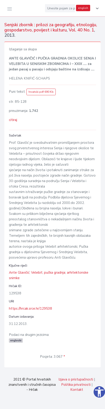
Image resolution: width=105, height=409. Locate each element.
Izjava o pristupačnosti (75, 379)
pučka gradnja (54, 272)
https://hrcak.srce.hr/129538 (30, 308)
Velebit (36, 272)
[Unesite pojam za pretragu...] (60, 8)
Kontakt (76, 389)
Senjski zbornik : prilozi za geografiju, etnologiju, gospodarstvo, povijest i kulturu (50, 27)
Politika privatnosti (76, 384)
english (83, 8)
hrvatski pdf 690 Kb (41, 92)
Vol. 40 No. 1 (81, 30)
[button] (96, 8)
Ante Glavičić (19, 272)
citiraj (13, 120)
